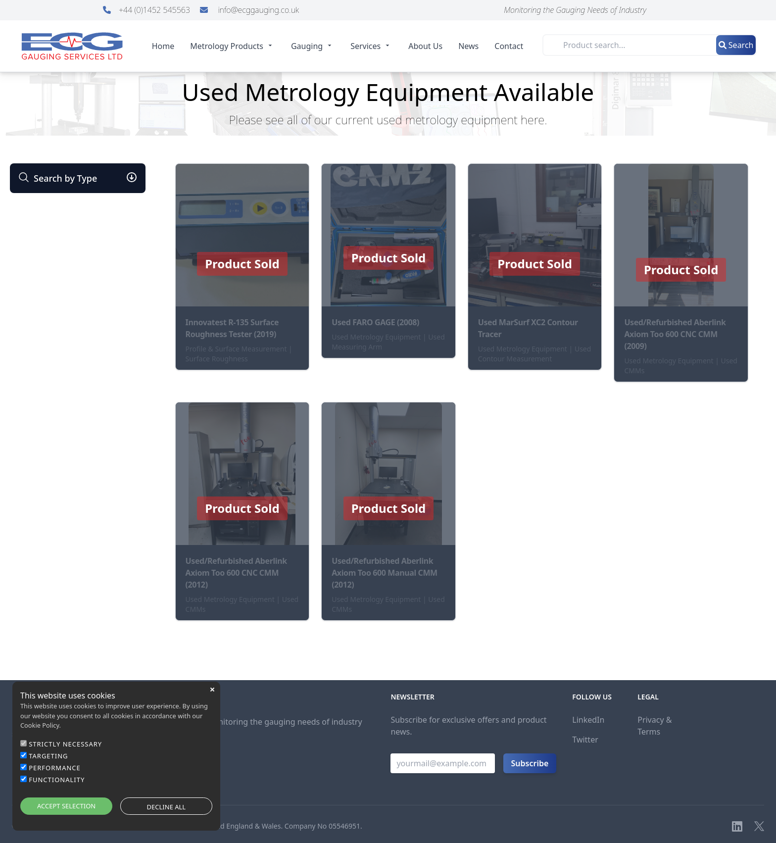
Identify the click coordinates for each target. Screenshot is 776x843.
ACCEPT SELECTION (66, 805)
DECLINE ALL (166, 806)
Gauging (313, 46)
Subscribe (530, 763)
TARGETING (48, 755)
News (468, 46)
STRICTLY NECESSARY (65, 744)
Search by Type (57, 178)
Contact (508, 46)
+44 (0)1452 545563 (147, 9)
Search (736, 45)
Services (371, 46)
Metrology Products (232, 46)
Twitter (585, 739)
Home (163, 46)
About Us (425, 46)
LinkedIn (588, 719)
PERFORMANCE (55, 767)
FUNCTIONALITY (57, 779)
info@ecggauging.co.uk (249, 9)
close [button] (212, 689)
